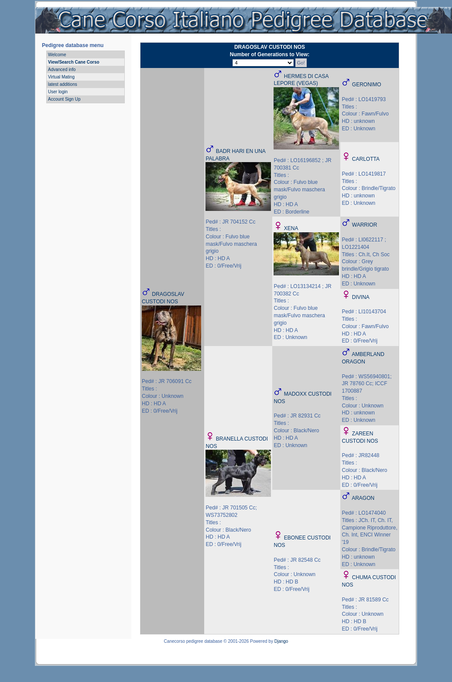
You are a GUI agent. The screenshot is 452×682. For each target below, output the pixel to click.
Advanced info (61, 69)
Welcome (57, 54)
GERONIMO (366, 84)
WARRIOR (364, 225)
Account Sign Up (64, 99)
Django (281, 641)
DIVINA (361, 297)
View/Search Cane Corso (73, 62)
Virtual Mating (61, 77)
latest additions (62, 84)
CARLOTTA (366, 159)
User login (58, 91)
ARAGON (363, 498)
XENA (291, 228)
